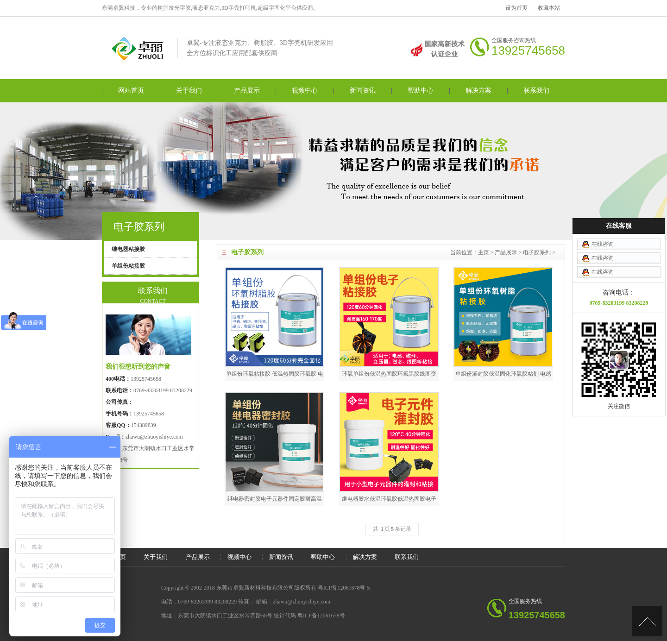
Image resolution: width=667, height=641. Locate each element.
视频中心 (305, 90)
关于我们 (189, 90)
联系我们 (536, 90)
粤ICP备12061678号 (321, 615)
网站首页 (131, 90)
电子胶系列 (537, 252)
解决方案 (478, 90)
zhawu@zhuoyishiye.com (154, 437)
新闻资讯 (363, 90)
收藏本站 (549, 8)
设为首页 (516, 8)
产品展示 (247, 90)
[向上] (647, 621)
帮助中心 (421, 90)
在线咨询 (602, 219)
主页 (483, 252)
